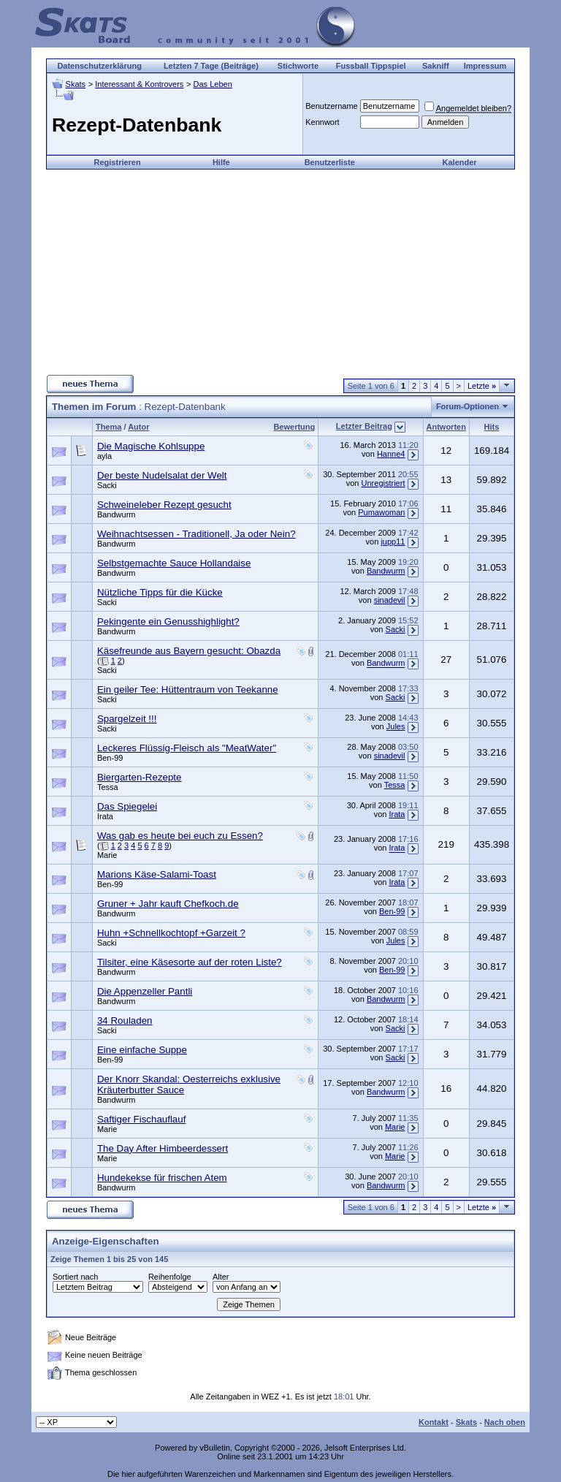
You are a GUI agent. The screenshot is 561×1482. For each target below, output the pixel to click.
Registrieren (117, 162)
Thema (108, 426)
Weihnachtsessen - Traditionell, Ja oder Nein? (196, 533)
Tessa (107, 787)
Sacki (107, 485)
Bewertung (294, 426)
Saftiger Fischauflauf (141, 1119)
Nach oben (504, 1422)
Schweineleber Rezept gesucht (164, 504)
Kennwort (322, 122)
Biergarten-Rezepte (139, 777)
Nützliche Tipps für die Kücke (160, 592)
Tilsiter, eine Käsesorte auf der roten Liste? (189, 962)
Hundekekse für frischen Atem (162, 1177)
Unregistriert (383, 483)
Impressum (485, 65)
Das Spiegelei (127, 806)
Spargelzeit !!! (127, 718)
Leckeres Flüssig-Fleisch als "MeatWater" (186, 747)
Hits (492, 426)
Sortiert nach (75, 1276)
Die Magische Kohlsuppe (151, 446)
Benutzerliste (330, 162)
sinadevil (389, 600)
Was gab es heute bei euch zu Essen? (180, 835)
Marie (107, 855)
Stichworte (298, 65)
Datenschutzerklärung (99, 65)
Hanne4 (391, 453)
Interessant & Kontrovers (139, 84)
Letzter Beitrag (364, 426)
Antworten (446, 426)
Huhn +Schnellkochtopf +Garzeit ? (171, 932)
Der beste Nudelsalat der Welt (162, 475)
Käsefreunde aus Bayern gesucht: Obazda (188, 650)
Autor (138, 426)
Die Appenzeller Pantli (144, 991)
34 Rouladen (125, 1020)
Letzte (482, 385)
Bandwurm (116, 514)
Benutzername (331, 106)
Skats (76, 84)
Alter (221, 1276)
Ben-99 (110, 757)
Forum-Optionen (467, 406)
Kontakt (434, 1422)
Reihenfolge (169, 1276)
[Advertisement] (280, 271)
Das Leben (213, 84)
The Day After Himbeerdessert (162, 1148)
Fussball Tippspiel (371, 65)
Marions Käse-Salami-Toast (156, 874)
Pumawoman (381, 512)
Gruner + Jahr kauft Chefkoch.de (168, 903)
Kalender (460, 162)
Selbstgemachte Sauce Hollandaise (174, 563)
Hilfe (221, 162)
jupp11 (393, 541)
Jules (395, 726)
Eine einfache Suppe (142, 1049)
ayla (104, 456)
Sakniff (435, 65)
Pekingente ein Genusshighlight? (168, 621)
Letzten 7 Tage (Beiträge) (211, 65)
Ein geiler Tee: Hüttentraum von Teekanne (187, 689)
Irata (105, 816)
